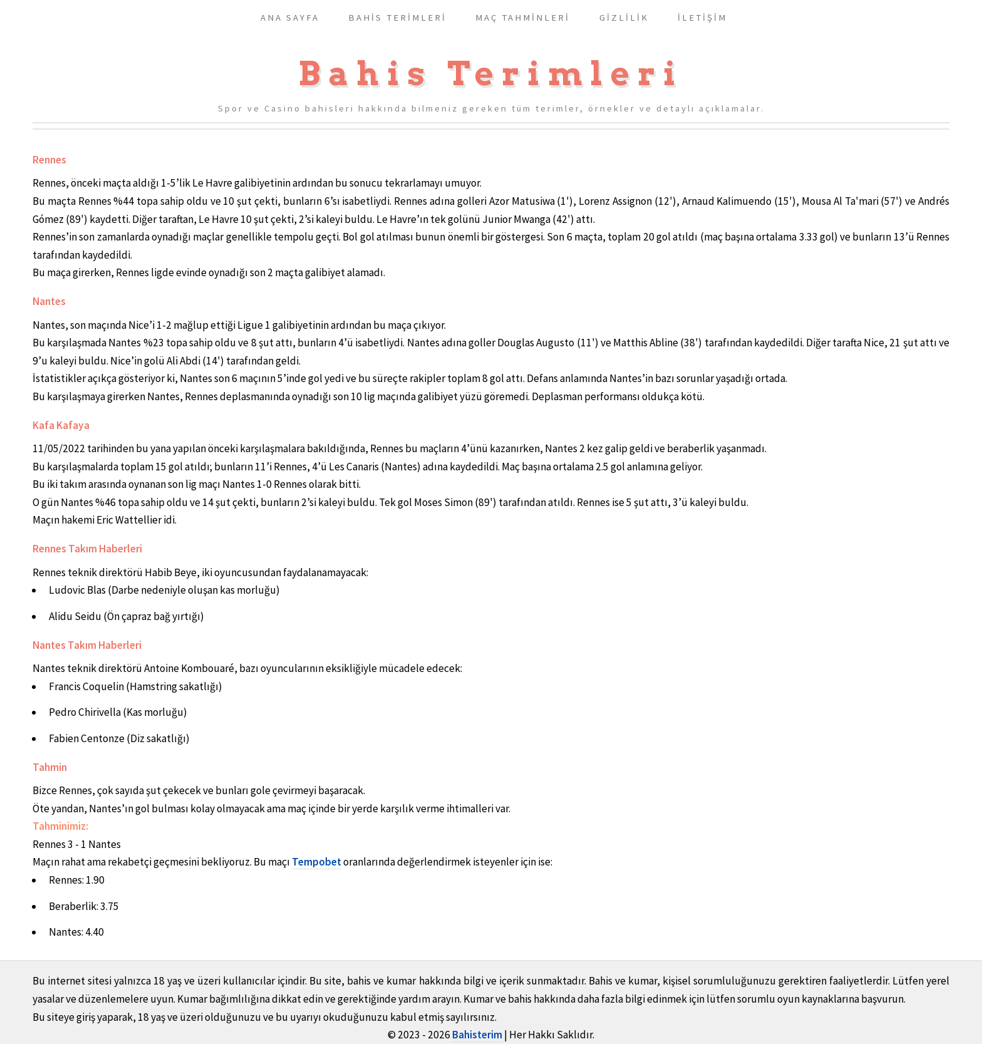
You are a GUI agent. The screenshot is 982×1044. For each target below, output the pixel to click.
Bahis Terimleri (491, 73)
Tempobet (316, 862)
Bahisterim (478, 1034)
